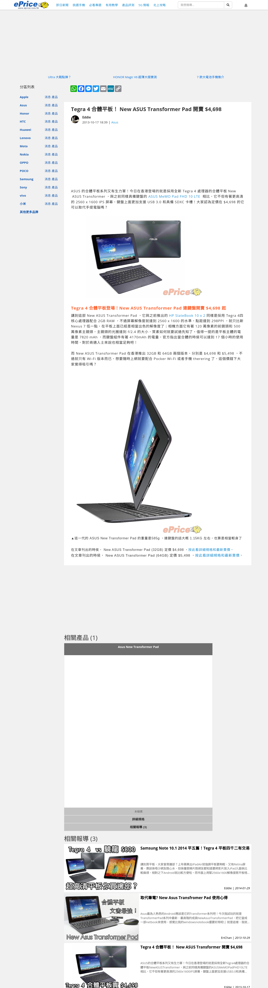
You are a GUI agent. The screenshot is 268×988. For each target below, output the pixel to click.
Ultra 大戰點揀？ (59, 77)
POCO (24, 171)
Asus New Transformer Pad (138, 647)
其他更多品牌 (29, 212)
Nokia (24, 154)
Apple (24, 97)
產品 (55, 97)
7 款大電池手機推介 (210, 77)
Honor (24, 113)
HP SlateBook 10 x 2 (187, 315)
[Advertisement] (157, 156)
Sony (23, 187)
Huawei (25, 130)
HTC (23, 121)
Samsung (26, 179)
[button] (246, 5)
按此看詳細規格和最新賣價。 (211, 549)
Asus (23, 105)
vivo (23, 195)
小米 (23, 204)
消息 (48, 97)
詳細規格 (138, 819)
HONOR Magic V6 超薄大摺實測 (135, 77)
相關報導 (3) (138, 827)
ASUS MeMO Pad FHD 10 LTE (174, 196)
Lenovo (25, 138)
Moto (24, 146)
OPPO (24, 162)
